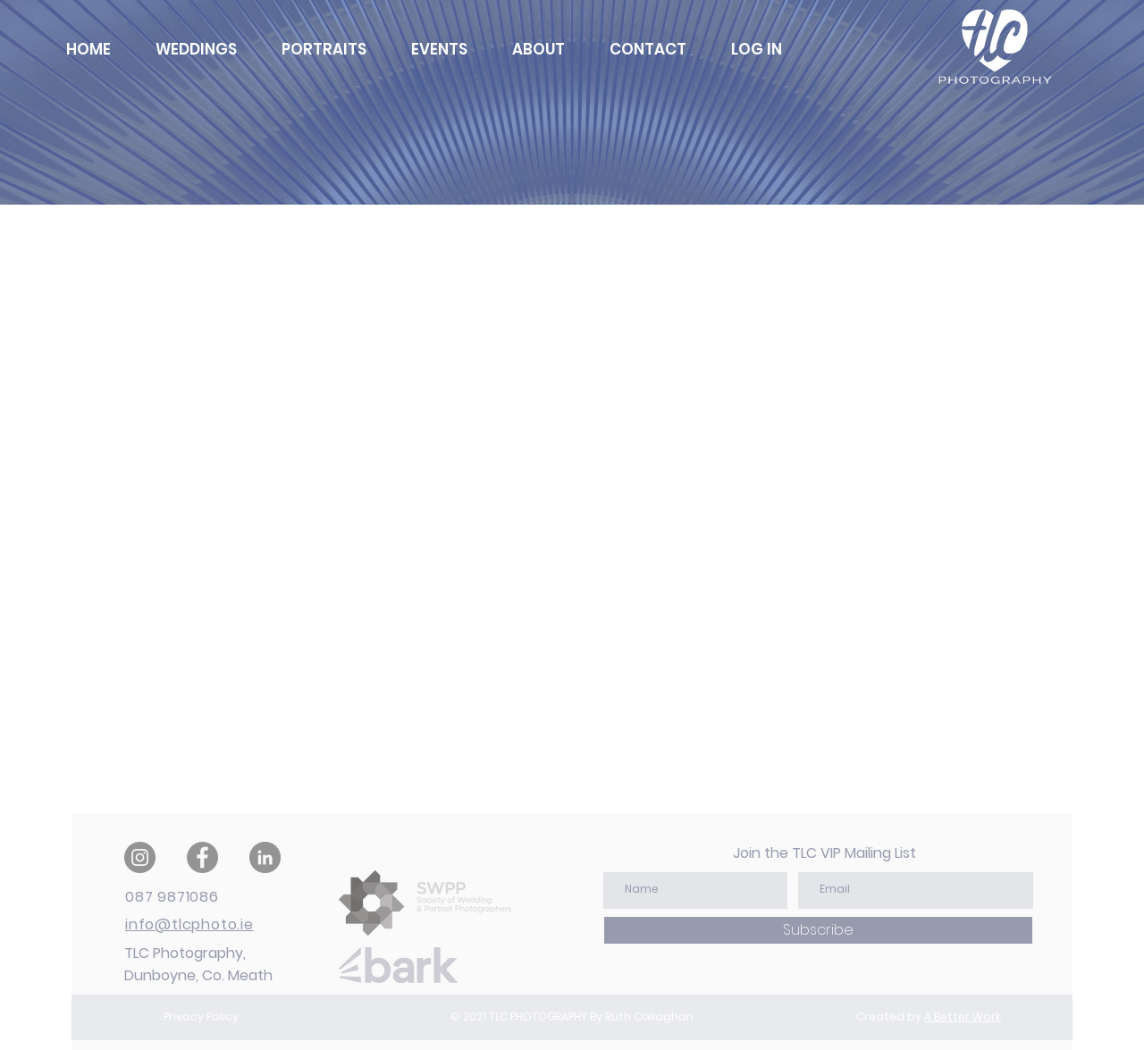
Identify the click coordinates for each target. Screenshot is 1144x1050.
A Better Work (962, 1016)
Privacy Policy (201, 1016)
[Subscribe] (818, 930)
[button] (756, 49)
